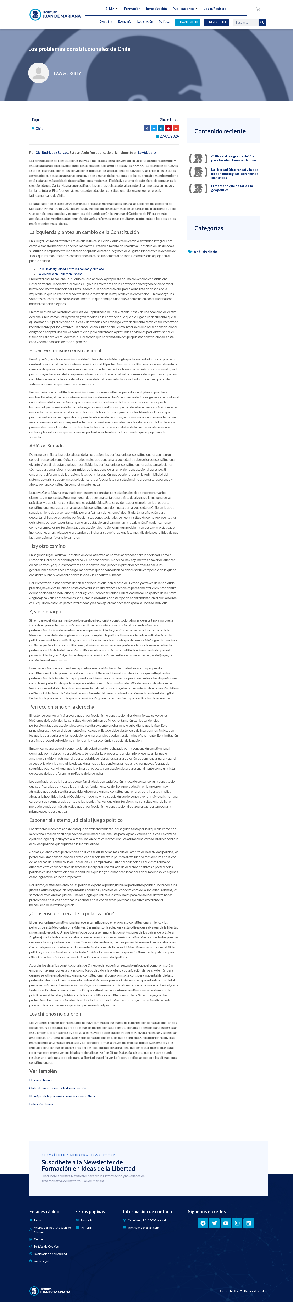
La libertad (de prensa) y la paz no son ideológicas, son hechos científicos (234, 173)
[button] (147, 128)
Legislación (145, 21)
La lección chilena (41, 1104)
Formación (132, 8)
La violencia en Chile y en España (60, 274)
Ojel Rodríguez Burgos (51, 152)
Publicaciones (185, 8)
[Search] (262, 22)
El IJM (112, 8)
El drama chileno (40, 1080)
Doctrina (106, 21)
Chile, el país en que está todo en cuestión (57, 1088)
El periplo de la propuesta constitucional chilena (62, 1096)
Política (164, 21)
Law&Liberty (147, 152)
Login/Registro (215, 8)
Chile (39, 128)
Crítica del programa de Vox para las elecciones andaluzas (233, 158)
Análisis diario (205, 251)
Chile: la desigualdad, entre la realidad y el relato (71, 269)
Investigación (156, 8)
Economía (124, 21)
